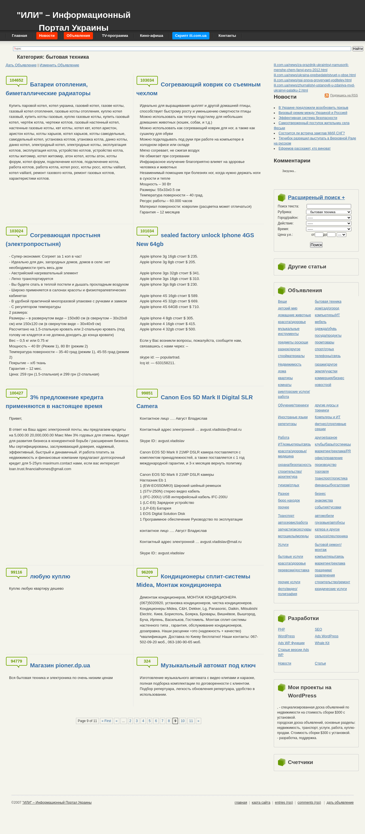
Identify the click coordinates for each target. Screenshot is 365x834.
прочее (283, 507)
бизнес (320, 494)
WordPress (286, 636)
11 (191, 721)
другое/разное (326, 438)
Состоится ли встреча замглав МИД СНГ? (312, 133)
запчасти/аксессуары (294, 529)
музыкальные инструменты (289, 331)
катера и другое (327, 529)
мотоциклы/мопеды (293, 536)
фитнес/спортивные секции (330, 426)
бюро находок (289, 500)
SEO (318, 629)
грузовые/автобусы (330, 523)
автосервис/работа (293, 523)
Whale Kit (322, 643)
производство (325, 465)
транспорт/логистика (331, 478)
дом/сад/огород (327, 308)
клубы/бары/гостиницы (333, 444)
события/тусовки (328, 507)
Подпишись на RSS (344, 95)
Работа (283, 438)
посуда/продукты (328, 336)
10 (182, 721)
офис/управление (329, 458)
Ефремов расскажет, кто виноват (305, 148)
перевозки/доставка (293, 570)
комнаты (284, 385)
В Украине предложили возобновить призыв (313, 108)
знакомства (324, 500)
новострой (323, 385)
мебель (320, 322)
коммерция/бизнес (329, 378)
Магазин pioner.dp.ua (60, 665)
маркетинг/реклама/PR (333, 451)
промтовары (324, 342)
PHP (281, 629)
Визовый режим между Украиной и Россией (313, 113)
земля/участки (326, 371)
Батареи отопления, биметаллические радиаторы (48, 88)
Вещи (282, 302)
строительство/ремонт (332, 582)
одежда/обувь (326, 329)
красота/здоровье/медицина (292, 453)
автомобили (324, 516)
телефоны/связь (328, 356)
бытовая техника (328, 302)
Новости (284, 663)
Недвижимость (290, 364)
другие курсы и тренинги (326, 407)
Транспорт (286, 516)
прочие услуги (289, 582)
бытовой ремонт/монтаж (328, 547)
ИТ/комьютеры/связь (294, 444)
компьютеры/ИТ (327, 315)
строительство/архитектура (290, 474)
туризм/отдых (288, 485)
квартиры (285, 378)
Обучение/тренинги (293, 405)
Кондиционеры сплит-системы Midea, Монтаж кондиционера (193, 580)
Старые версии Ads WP (293, 652)
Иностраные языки (293, 417)
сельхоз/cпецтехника (331, 536)
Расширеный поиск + (316, 197)
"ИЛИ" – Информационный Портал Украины (74, 18)
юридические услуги (331, 589)
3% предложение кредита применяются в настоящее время (54, 401)
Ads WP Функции (291, 643)
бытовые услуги (290, 557)
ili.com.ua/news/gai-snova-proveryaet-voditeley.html (313, 80)
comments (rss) (309, 803)
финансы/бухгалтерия (332, 485)
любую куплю (50, 576)
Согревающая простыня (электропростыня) (53, 239)
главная (241, 803)
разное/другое (289, 349)
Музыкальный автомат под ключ (208, 665)
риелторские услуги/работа (294, 394)
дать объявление (340, 803)
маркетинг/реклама (330, 563)
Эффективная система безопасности (308, 118)
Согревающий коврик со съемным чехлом (198, 88)
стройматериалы (291, 356)
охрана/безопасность (294, 465)
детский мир (287, 308)
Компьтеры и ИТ (327, 417)
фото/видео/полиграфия (287, 591)
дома (282, 371)
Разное (283, 494)
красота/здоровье (292, 322)
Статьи (320, 663)
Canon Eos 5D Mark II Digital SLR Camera (194, 401)
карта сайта (261, 803)
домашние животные (294, 315)
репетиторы (287, 424)
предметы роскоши (293, 342)
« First (106, 721)
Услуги (283, 545)
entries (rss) (284, 803)
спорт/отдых (324, 349)
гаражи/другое (326, 364)
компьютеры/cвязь (329, 557)
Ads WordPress (326, 636)
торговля (322, 472)
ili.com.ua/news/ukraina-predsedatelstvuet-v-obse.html (315, 75)
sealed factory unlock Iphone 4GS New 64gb (195, 239)
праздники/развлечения (325, 572)
